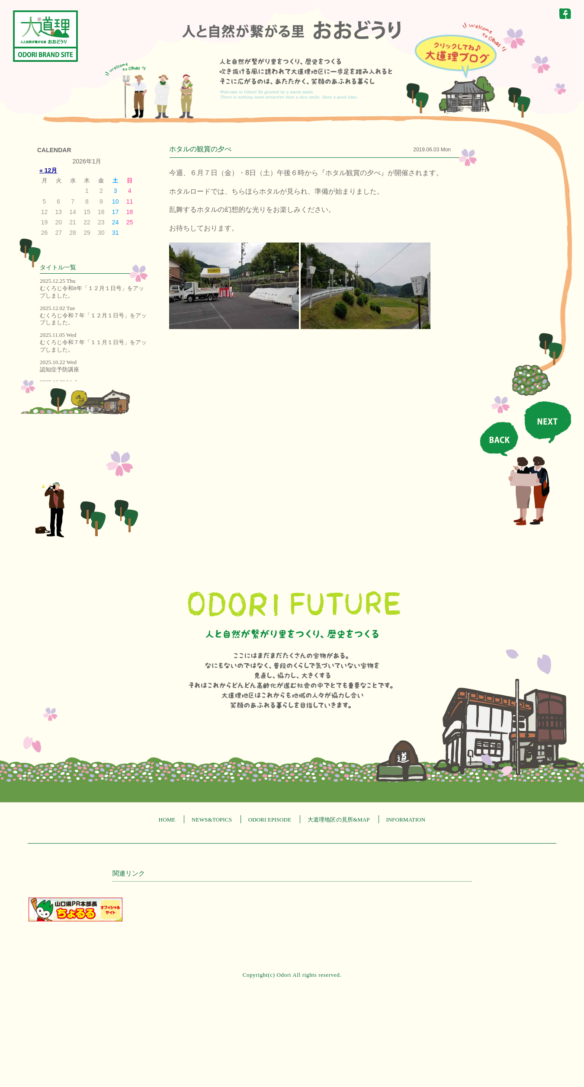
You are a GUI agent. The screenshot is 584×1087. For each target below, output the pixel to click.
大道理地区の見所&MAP (339, 819)
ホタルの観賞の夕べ (200, 149)
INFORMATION (405, 819)
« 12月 (48, 170)
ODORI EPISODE (270, 819)
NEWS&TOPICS (212, 819)
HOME (167, 819)
